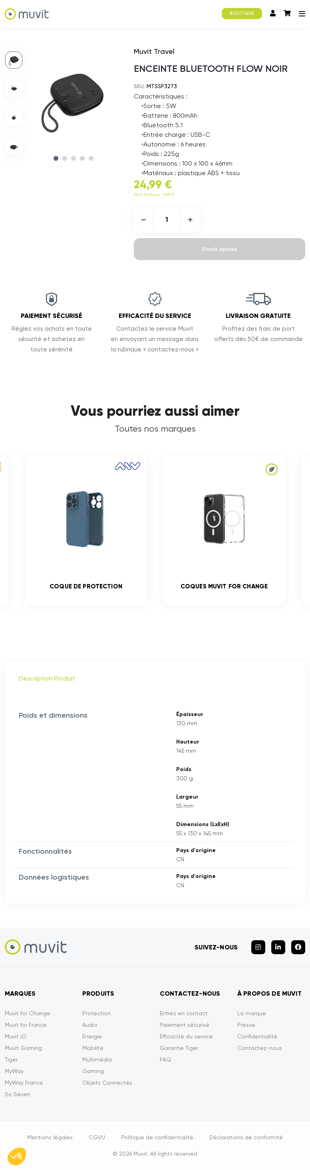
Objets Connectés (107, 1082)
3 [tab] (73, 158)
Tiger (11, 1059)
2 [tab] (64, 158)
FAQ (165, 1059)
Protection (96, 1013)
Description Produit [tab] (47, 678)
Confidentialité (257, 1036)
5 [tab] (91, 158)
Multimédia (97, 1059)
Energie (92, 1036)
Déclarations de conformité (246, 1137)
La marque (251, 1013)
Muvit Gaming (23, 1048)
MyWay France (24, 1082)
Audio (89, 1025)
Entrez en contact (184, 1013)
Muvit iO (15, 1036)
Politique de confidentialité (157, 1137)
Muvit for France (26, 1025)
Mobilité (92, 1048)
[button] (16, 1156)
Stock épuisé (219, 249)
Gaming (93, 1071)
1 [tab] (56, 158)
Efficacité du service (186, 1036)
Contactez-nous (259, 1048)
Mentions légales (50, 1137)
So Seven (17, 1094)
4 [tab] (82, 158)
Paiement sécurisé (184, 1025)
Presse (246, 1025)
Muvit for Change (27, 1013)
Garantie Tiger (179, 1048)
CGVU (97, 1137)
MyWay (14, 1071)
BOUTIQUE (242, 13)
